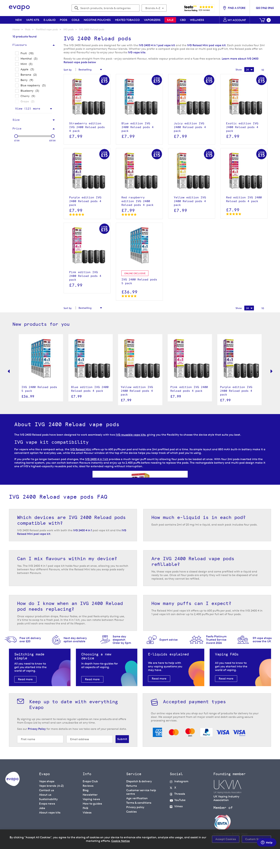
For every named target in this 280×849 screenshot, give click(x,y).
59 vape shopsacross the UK (262, 639)
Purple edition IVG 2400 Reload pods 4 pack (236, 390)
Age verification (137, 798)
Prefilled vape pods (47, 29)
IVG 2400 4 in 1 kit (96, 459)
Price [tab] (16, 128)
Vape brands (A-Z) (51, 785)
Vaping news (91, 799)
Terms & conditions (138, 802)
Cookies (131, 811)
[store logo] (19, 8)
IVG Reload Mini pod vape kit (206, 45)
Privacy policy (135, 807)
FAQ (85, 808)
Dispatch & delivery (139, 781)
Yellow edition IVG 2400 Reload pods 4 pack (137, 390)
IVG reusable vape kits (131, 434)
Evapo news (47, 803)
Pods (27, 29)
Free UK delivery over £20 (30, 639)
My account (237, 20)
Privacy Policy (37, 729)
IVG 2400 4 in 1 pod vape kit (157, 45)
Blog (86, 790)
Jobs (42, 808)
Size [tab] (16, 119)
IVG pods (68, 29)
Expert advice (168, 639)
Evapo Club (90, 781)
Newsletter (90, 794)
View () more (27, 108)
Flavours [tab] (19, 45)
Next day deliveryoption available (75, 639)
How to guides (92, 803)
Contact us (46, 790)
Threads (179, 793)
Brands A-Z (152, 8)
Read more (25, 679)
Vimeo (178, 806)
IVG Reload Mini (80, 449)
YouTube (180, 800)
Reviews (88, 785)
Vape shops (46, 781)
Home (16, 29)
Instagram (181, 781)
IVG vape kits (136, 52)
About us (45, 794)
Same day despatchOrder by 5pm (122, 640)
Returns (131, 785)
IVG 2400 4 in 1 (82, 530)
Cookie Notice (120, 841)
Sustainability (48, 799)
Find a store (236, 8)
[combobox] (105, 8)
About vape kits (49, 812)
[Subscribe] (122, 739)
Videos (87, 812)
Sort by (68, 69)
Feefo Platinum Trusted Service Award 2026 (216, 640)
